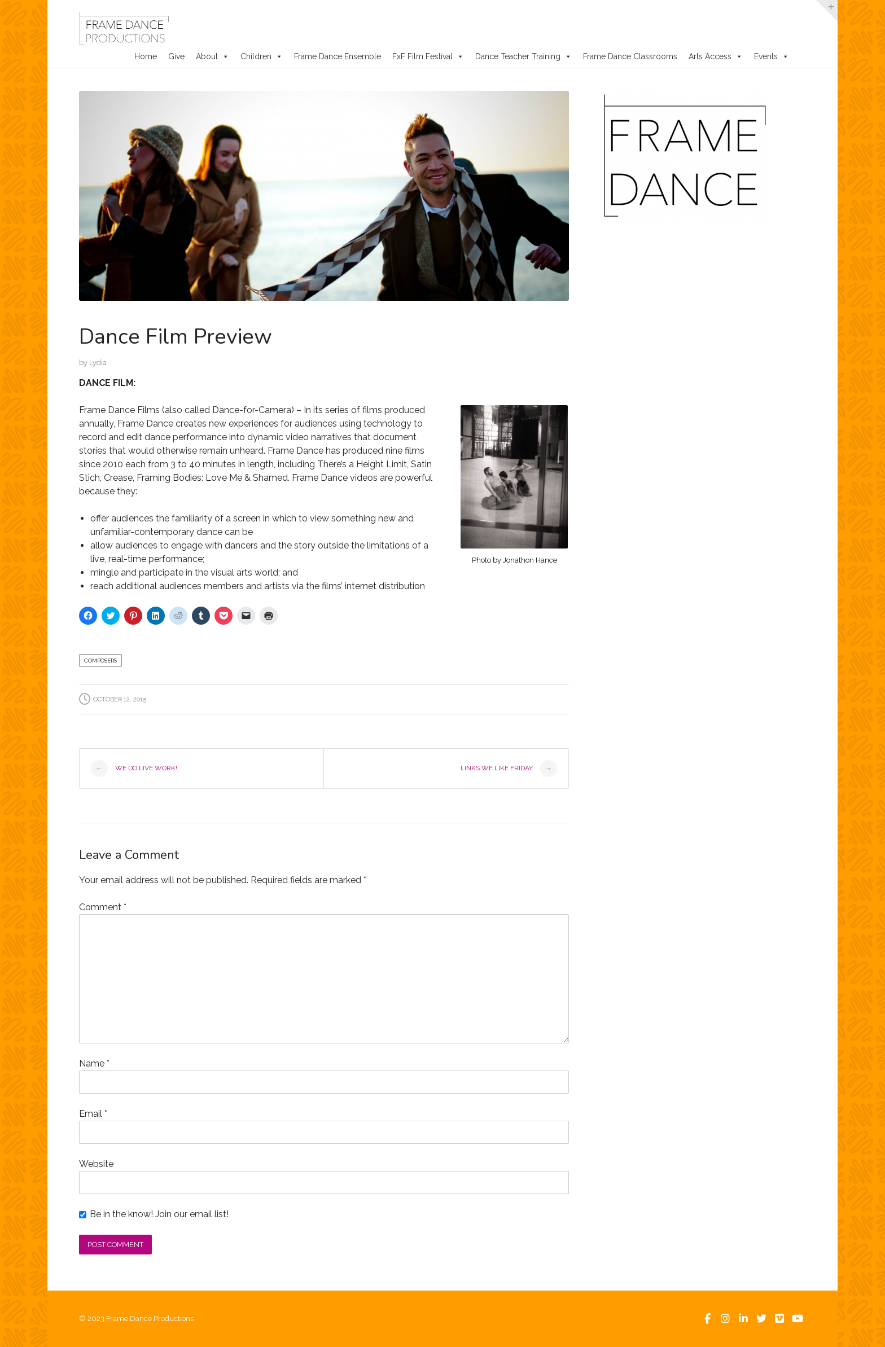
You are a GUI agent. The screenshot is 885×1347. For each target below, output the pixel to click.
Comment (102, 907)
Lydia (98, 362)
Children (261, 56)
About (212, 56)
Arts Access (716, 56)
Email (93, 1113)
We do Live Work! (134, 768)
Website (96, 1164)
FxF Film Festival (428, 56)
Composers (100, 660)
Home (145, 56)
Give (176, 56)
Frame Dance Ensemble (337, 56)
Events (771, 56)
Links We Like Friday (509, 768)
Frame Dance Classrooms (630, 56)
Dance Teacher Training (523, 56)
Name (94, 1063)
